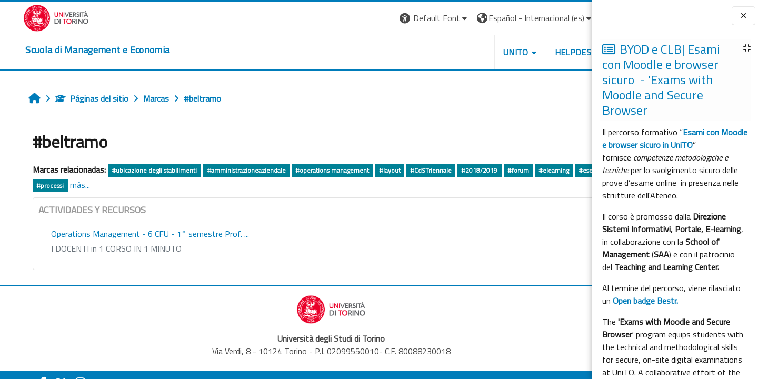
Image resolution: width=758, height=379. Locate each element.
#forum (500, 170)
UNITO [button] (469, 52)
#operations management (314, 170)
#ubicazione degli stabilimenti (136, 170)
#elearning (536, 170)
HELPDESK (528, 52)
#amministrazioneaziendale (228, 170)
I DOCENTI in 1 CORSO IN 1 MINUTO (98, 248)
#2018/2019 (461, 170)
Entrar (573, 18)
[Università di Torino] (33, 17)
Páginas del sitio (74, 98)
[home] (74, 50)
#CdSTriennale (413, 170)
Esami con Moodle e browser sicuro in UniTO (674, 138)
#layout (371, 170)
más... (114, 184)
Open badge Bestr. (645, 300)
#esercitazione (39, 186)
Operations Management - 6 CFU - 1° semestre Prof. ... (132, 233)
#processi (84, 186)
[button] (387, 18)
